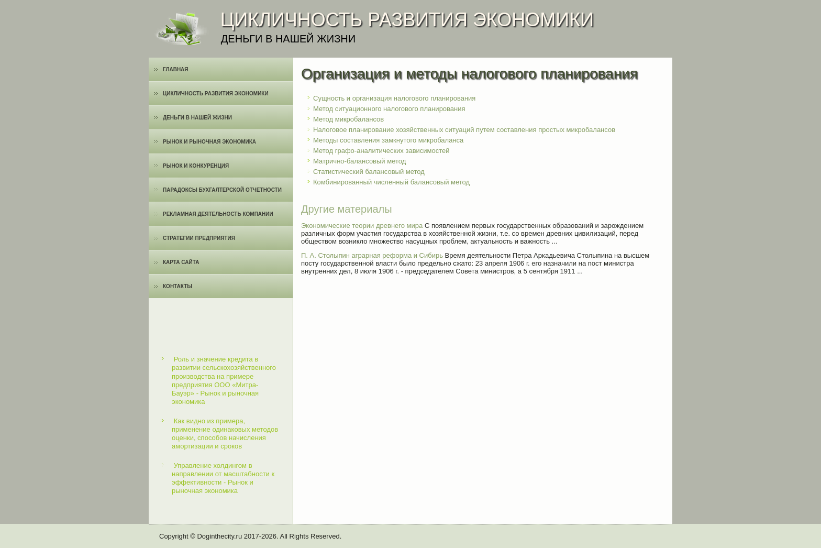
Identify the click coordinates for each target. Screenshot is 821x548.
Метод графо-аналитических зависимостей (381, 151)
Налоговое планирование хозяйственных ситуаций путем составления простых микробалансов (464, 130)
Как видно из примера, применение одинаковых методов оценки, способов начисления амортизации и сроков (225, 434)
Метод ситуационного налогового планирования (389, 109)
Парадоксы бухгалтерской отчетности (222, 190)
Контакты (177, 286)
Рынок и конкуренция (196, 166)
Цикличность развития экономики (216, 93)
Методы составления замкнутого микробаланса (388, 140)
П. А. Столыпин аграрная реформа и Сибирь (372, 255)
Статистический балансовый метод (369, 172)
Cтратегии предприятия (199, 238)
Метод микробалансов (348, 119)
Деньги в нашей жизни (197, 117)
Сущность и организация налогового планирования (394, 98)
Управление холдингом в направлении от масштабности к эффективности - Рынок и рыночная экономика (223, 478)
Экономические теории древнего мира (362, 225)
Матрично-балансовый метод (359, 161)
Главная (175, 69)
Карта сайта (181, 262)
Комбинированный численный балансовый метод (391, 182)
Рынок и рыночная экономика (209, 142)
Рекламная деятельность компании (218, 214)
